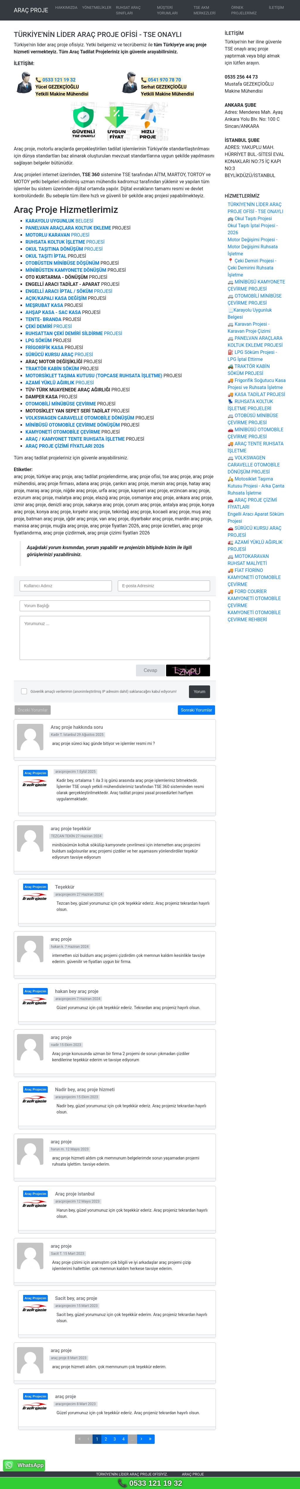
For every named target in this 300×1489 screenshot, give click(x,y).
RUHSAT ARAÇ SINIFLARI (128, 10)
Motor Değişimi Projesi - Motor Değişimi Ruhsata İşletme (253, 247)
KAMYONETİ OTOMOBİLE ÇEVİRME (62, 432)
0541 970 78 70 (164, 80)
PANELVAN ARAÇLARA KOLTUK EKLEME (68, 228)
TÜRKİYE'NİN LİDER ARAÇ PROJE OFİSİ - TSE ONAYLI (98, 34)
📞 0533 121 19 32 (150, 1483)
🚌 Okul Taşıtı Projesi (250, 218)
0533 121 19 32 (59, 80)
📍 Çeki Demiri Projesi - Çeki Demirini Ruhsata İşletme (252, 268)
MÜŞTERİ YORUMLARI (167, 10)
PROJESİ (57, 235)
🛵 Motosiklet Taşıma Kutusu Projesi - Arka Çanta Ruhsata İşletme (256, 486)
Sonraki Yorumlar (196, 710)
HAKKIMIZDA (66, 7)
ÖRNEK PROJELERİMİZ (244, 10)
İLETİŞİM (276, 7)
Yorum (199, 691)
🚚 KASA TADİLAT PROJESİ (256, 394)
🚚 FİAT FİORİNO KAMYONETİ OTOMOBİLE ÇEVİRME (254, 577)
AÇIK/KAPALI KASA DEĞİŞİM (56, 298)
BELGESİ (59, 221)
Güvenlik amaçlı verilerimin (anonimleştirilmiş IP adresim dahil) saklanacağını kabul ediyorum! (103, 692)
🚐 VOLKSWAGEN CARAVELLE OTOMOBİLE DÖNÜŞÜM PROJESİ (254, 465)
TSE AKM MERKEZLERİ (205, 10)
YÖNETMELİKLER (96, 7)
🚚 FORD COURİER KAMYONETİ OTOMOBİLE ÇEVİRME (254, 598)
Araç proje (193, 1474)
